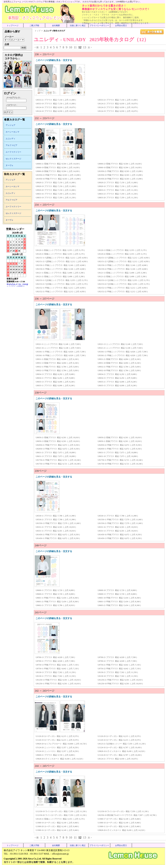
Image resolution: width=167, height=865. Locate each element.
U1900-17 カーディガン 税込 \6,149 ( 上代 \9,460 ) (119, 819)
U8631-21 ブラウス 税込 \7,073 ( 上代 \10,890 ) (56, 452)
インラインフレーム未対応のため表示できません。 (17, 256)
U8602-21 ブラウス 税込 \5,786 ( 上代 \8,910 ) (55, 605)
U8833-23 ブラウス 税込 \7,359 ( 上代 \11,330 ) (118, 194)
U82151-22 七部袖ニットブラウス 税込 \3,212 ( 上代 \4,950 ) (124, 261)
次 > (90, 47)
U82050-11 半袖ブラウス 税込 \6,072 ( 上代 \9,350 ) (120, 449)
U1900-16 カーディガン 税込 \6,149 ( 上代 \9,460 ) (57, 830)
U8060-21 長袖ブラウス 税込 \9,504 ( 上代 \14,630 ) (58, 164)
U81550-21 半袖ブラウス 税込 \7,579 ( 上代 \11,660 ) (120, 523)
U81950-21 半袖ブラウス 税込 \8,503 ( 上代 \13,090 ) (120, 171)
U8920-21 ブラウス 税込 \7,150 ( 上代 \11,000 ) (56, 182)
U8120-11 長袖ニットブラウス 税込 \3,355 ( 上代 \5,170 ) (60, 250)
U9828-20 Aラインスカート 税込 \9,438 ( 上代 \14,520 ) (59, 759)
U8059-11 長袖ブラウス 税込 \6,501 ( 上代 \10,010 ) (120, 441)
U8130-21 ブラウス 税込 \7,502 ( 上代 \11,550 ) (118, 672)
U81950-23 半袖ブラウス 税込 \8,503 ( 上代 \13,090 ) (58, 175)
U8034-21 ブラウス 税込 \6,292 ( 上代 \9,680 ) (117, 374)
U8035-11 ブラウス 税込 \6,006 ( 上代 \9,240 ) (55, 385)
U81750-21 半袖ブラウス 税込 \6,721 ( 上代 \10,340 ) (58, 460)
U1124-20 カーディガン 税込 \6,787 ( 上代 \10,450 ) (120, 755)
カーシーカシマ (12, 132)
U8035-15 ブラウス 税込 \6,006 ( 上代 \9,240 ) (117, 385)
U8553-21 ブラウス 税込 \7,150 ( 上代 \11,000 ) (56, 100)
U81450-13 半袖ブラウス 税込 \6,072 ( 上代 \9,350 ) (120, 538)
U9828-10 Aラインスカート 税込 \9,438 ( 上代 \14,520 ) (121, 751)
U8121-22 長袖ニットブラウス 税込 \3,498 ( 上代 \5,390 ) (122, 276)
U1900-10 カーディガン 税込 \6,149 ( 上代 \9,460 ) (119, 823)
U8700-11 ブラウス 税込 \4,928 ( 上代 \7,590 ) (55, 661)
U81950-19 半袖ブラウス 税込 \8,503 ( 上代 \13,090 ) (120, 175)
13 (84, 47)
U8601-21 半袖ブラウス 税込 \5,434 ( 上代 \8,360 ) (57, 601)
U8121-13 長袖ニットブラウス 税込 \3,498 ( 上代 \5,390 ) (122, 273)
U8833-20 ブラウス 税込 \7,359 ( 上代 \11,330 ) (118, 197)
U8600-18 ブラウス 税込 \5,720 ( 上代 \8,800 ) (117, 590)
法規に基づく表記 (77, 25)
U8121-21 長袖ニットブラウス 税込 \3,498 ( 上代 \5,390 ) (60, 276)
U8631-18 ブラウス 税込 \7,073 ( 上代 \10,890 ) (118, 456)
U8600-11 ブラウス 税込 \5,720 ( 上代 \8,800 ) (55, 590)
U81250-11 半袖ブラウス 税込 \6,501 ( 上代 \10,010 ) (58, 683)
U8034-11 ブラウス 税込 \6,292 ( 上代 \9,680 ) (55, 378)
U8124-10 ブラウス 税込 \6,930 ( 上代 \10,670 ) (56, 111)
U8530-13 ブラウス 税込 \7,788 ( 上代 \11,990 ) (118, 516)
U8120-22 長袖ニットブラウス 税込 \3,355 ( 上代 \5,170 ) (122, 254)
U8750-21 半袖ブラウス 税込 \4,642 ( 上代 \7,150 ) (119, 665)
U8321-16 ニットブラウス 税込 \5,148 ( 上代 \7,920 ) (58, 348)
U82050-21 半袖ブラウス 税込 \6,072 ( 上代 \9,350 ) (58, 445)
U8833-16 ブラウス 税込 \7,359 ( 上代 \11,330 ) (56, 194)
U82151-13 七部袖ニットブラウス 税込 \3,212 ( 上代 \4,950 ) (124, 258)
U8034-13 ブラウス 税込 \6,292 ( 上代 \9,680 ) (55, 374)
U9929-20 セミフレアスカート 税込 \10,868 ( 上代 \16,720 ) (61, 744)
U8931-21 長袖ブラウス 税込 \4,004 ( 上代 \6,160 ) (119, 359)
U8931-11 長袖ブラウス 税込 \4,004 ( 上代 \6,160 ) (57, 359)
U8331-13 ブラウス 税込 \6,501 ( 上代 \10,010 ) (118, 531)
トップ (37, 31)
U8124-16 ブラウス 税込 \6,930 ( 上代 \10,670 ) (56, 107)
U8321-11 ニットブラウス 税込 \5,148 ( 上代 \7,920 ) (58, 344)
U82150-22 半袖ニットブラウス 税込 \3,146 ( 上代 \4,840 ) (123, 269)
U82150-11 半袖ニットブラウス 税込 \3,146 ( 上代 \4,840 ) (61, 265)
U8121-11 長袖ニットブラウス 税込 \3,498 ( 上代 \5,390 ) (60, 273)
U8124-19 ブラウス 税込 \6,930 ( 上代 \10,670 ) (118, 111)
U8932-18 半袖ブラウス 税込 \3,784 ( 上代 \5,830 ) (119, 370)
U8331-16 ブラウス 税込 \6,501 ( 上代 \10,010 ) (118, 527)
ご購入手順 (34, 25)
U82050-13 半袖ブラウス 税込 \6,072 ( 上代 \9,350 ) (58, 449)
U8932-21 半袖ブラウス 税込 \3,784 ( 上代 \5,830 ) (119, 367)
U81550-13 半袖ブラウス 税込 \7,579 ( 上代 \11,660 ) (58, 523)
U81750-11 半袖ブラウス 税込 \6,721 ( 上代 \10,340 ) (120, 460)
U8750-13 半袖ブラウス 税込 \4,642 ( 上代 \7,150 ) (57, 665)
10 (70, 47)
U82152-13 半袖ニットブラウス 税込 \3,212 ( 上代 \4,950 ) (123, 288)
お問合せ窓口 (121, 25)
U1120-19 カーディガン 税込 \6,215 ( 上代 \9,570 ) (57, 740)
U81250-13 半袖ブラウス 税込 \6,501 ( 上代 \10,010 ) (58, 680)
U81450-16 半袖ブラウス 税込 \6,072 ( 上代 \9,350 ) (120, 534)
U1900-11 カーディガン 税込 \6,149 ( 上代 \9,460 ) (119, 826)
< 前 (37, 47)
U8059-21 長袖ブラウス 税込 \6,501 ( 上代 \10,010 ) (58, 437)
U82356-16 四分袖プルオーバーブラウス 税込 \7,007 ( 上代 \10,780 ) (127, 815)
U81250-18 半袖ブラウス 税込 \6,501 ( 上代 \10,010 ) (120, 683)
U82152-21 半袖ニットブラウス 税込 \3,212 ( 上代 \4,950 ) (61, 291)
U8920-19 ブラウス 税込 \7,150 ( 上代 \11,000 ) (56, 186)
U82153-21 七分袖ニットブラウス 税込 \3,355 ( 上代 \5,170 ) (62, 284)
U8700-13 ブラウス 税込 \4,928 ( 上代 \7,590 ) (55, 657)
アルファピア (11, 145)
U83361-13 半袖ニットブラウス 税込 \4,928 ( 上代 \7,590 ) (123, 352)
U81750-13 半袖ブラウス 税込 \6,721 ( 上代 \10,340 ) (58, 464)
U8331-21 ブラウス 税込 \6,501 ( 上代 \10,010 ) (56, 527)
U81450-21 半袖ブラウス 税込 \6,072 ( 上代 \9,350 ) (58, 534)
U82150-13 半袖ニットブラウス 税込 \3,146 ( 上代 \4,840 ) (123, 265)
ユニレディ (10, 138)
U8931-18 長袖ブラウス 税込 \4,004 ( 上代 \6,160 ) (119, 363)
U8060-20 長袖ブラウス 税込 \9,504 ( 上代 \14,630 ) (58, 171)
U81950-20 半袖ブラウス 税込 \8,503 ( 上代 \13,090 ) (120, 179)
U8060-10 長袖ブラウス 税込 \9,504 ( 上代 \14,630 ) (120, 167)
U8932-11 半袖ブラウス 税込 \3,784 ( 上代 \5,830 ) (57, 367)
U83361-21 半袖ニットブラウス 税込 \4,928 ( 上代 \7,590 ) (123, 355)
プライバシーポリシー (99, 25)
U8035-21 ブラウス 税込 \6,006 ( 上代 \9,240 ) (117, 382)
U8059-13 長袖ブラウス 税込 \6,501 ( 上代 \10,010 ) (58, 441)
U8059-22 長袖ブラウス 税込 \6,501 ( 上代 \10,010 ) (120, 437)
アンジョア (10, 125)
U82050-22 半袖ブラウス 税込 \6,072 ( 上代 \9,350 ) (120, 445)
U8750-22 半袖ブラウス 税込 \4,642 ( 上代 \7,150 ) (119, 668)
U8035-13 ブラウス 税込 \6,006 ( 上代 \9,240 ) (55, 382)
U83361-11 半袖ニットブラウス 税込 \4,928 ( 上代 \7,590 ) (61, 352)
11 (75, 47)
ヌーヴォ (9, 165)
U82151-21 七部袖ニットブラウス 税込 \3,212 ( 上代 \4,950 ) (62, 261)
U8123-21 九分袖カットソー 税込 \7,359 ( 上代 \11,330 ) (122, 744)
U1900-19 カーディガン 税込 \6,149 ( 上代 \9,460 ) (57, 823)
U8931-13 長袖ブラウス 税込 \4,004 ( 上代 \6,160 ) (57, 363)
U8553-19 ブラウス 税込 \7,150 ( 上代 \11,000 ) (56, 103)
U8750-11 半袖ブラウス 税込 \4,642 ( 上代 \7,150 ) (57, 668)
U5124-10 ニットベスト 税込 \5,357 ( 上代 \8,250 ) (57, 751)
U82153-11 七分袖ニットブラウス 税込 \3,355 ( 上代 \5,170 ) (62, 280)
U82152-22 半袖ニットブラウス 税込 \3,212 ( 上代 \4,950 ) (123, 291)
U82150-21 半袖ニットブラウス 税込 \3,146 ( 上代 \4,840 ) (61, 269)
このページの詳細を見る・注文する (54, 60)
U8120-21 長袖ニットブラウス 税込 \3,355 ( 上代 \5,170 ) (60, 254)
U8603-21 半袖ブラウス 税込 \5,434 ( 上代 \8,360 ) (119, 605)
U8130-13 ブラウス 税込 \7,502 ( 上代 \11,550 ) (56, 672)
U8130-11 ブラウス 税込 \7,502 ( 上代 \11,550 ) (56, 676)
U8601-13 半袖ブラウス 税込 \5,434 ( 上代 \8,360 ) (119, 601)
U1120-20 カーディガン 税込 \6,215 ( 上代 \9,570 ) (57, 736)
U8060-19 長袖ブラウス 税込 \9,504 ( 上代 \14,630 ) (58, 167)
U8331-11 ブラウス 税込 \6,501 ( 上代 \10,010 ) (56, 531)
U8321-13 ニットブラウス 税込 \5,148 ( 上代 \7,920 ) (120, 344)
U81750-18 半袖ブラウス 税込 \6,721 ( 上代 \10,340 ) (120, 464)
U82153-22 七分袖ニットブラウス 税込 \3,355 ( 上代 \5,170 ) (124, 284)
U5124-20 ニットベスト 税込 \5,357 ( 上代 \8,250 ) (57, 747)
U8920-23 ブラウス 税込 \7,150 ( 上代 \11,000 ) (118, 182)
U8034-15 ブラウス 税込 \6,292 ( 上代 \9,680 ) (117, 378)
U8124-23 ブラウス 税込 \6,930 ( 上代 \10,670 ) (118, 107)
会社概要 (56, 25)
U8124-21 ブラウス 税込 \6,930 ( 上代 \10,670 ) (118, 103)
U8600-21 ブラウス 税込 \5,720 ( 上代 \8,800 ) (55, 594)
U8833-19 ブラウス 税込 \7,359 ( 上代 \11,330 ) (56, 197)
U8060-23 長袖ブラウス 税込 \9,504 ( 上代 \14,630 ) (120, 164)
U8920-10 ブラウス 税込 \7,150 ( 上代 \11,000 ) (118, 186)
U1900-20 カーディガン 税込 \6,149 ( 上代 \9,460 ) (57, 826)
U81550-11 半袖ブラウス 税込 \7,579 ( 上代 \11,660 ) (120, 519)
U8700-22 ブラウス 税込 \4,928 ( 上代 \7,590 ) (117, 661)
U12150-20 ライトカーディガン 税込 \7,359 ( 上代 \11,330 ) (61, 815)
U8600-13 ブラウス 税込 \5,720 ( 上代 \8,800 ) (117, 594)
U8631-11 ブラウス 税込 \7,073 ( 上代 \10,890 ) (118, 452)
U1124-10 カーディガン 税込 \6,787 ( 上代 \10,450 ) (120, 747)
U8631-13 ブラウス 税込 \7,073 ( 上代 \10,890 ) (56, 456)
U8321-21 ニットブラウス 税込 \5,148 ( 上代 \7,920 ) (120, 348)
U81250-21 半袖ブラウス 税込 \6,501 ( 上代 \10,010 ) (120, 680)
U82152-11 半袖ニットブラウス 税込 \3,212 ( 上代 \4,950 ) (61, 288)
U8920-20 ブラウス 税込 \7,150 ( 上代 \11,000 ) (56, 190)
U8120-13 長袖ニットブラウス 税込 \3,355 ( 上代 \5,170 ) (122, 250)
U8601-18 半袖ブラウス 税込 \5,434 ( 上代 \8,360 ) (119, 598)
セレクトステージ (13, 159)
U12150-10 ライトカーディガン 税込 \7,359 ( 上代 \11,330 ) (123, 811)
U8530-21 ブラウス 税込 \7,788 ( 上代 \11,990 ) (56, 519)
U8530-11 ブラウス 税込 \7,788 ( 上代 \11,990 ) (56, 516)
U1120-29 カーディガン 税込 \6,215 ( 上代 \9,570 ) (119, 736)
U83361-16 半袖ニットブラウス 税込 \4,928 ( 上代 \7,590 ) (61, 355)
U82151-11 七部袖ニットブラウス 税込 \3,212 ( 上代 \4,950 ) (62, 258)
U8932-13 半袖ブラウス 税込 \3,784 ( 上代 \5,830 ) (57, 370)
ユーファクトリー (13, 152)
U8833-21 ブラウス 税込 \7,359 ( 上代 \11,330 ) (118, 190)
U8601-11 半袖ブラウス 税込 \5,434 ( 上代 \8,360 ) (57, 598)
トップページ (12, 25)
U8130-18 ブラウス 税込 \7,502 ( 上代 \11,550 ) (118, 676)
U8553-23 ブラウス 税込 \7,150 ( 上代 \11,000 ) (118, 100)
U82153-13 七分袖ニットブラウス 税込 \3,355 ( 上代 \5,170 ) (124, 280)
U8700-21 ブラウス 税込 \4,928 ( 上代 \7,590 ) (117, 657)
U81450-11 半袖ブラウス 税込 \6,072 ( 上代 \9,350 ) (58, 538)
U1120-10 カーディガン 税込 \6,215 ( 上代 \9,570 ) (119, 740)
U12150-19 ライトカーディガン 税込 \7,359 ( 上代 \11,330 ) (61, 811)
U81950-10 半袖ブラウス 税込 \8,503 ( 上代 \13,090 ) (58, 179)
